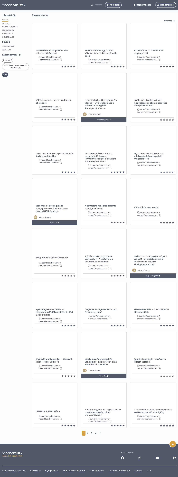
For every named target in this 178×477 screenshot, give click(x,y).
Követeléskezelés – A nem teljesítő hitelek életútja (151, 313)
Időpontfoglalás (103, 122)
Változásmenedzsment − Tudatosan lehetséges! (54, 104)
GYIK (149, 470)
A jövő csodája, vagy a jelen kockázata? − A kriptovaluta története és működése (99, 262)
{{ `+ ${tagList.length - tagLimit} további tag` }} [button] (15, 69)
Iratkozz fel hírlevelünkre (119, 470)
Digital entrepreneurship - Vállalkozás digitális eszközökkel (54, 157)
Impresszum (35, 470)
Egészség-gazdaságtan (48, 413)
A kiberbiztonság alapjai (146, 209)
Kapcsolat (138, 470)
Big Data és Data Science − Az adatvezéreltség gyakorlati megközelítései (149, 159)
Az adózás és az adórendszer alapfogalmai (148, 54)
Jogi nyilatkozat (52, 470)
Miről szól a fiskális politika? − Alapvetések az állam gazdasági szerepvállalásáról (150, 106)
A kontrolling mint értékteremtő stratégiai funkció (100, 210)
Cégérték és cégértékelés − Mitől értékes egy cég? (101, 313)
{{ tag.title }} (7, 63)
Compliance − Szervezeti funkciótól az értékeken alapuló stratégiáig (153, 413)
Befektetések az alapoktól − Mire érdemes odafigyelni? (52, 54)
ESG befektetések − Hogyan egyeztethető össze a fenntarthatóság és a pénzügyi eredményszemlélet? (100, 160)
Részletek (54, 225)
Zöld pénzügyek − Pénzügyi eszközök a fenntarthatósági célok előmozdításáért (103, 415)
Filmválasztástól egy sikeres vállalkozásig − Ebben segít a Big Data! (101, 56)
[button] (16, 57)
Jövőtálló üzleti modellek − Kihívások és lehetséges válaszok (54, 363)
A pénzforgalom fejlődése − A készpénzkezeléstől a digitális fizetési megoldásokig (54, 315)
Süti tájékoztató (96, 470)
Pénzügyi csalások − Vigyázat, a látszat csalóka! (150, 363)
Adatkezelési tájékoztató (74, 470)
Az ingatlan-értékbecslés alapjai (52, 260)
